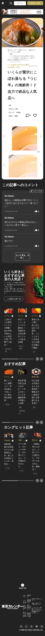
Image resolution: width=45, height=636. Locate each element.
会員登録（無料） (35, 3)
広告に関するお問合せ (24, 607)
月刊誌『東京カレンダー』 (37, 599)
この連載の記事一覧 (13, 299)
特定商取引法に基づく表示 (29, 615)
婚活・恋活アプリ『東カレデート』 (36, 604)
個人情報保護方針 (29, 601)
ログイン (20, 3)
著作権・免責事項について (29, 608)
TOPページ (24, 596)
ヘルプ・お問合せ (24, 601)
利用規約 (29, 596)
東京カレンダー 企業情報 (24, 614)
